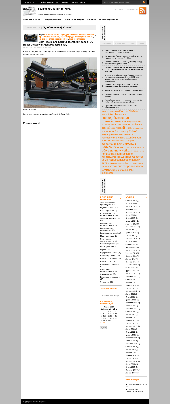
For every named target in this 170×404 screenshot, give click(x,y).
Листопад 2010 (131, 338)
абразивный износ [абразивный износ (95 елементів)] (120, 127)
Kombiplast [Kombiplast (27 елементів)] (108, 114)
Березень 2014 (131, 239)
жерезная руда (67, 37)
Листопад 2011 (131, 303)
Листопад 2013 (131, 250)
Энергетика (104, 282)
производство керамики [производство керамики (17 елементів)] (114, 156)
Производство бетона (108, 258)
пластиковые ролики (58, 39)
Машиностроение (107, 236)
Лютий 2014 (130, 241)
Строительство (106, 274)
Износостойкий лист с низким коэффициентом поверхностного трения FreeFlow (123, 57)
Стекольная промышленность (107, 270)
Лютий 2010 (130, 364)
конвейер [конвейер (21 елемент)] (107, 143)
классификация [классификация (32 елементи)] (132, 137)
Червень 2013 (131, 262)
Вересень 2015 (131, 209)
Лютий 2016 (130, 203)
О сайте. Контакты (48, 2)
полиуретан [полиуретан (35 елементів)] (109, 153)
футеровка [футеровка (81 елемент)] (109, 169)
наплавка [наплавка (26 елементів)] (138, 147)
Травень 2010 (131, 355)
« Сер (102, 323)
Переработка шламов (108, 253)
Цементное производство (110, 277)
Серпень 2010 (131, 347)
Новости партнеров (74, 19)
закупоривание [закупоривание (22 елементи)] (110, 134)
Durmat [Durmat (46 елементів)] (123, 111)
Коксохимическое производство (107, 229)
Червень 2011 (131, 317)
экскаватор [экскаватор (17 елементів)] (107, 173)
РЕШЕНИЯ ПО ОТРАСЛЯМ (106, 198)
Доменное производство (110, 218)
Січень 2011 (130, 332)
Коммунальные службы (109, 233)
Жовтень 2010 (131, 341)
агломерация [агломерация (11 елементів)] (108, 131)
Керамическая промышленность (107, 224)
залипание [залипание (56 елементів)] (126, 134)
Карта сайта (78, 2)
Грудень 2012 (131, 271)
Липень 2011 (130, 314)
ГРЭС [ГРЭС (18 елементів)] (124, 114)
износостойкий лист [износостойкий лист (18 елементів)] (112, 137)
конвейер (43, 39)
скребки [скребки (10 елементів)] (111, 163)
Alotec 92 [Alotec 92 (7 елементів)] (105, 111)
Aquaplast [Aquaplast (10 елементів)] (114, 111)
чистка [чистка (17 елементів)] (121, 170)
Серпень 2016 (131, 201)
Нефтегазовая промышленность (107, 240)
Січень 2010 (130, 367)
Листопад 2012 (131, 274)
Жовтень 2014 (131, 224)
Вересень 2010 (131, 344)
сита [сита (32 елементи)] (104, 162)
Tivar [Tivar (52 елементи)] (118, 114)
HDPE (56, 35)
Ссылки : (141, 43)
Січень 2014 (130, 244)
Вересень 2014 (131, 227)
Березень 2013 (131, 265)
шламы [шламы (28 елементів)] (129, 169)
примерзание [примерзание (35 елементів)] (124, 153)
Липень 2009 (130, 373)
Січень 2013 (130, 268)
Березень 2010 (131, 361)
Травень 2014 (131, 233)
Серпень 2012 (131, 279)
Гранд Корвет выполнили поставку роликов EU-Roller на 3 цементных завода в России (124, 101)
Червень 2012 (131, 282)
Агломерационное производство (107, 204)
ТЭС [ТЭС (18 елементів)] (104, 128)
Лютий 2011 (130, 329)
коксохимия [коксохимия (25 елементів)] (108, 140)
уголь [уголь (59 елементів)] (139, 166)
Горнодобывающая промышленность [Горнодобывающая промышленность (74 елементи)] (115, 119)
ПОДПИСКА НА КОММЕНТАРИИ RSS (134, 390)
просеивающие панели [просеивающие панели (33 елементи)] (126, 159)
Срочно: (132, 43)
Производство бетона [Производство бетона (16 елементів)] (130, 124)
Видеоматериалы (31, 19)
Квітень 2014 (131, 236)
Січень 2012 (130, 297)
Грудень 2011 (131, 300)
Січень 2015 (130, 218)
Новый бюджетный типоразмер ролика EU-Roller (124, 90)
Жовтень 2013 (131, 253)
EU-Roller (48, 35)
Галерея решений (52, 19)
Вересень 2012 (131, 276)
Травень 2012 (131, 285)
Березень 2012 (131, 291)
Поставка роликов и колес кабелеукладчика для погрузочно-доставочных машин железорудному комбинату (124, 69)
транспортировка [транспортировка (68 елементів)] (123, 166)
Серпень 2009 (131, 370)
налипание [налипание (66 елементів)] (109, 147)
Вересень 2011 (131, 309)
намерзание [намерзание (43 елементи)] (125, 147)
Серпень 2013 (131, 256)
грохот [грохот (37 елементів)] (133, 131)
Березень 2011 (131, 326)
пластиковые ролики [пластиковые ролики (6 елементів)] (135, 151)
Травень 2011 (131, 320)
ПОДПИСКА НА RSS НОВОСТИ (126, 9)
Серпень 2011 (131, 312)
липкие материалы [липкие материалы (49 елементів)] (124, 143)
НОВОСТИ (29, 2)
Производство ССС (108, 261)
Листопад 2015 (131, 206)
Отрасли (91, 19)
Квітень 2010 (131, 358)
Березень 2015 (131, 212)
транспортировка (77, 39)
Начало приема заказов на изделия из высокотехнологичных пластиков (120, 51)
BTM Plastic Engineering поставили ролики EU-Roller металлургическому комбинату (58, 43)
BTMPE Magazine (39, 402)
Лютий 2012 (130, 294)
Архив (65, 2)
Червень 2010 (131, 352)
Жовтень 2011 (131, 306)
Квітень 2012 (131, 288)
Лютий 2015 (130, 215)
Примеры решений (108, 19)
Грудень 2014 (131, 221)
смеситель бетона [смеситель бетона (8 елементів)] (123, 163)
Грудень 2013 (131, 247)
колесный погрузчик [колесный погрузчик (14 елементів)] (125, 140)
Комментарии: (120, 43)
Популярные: (107, 43)
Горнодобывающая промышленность (77, 35)
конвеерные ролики (84, 37)
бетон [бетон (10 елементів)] (117, 131)
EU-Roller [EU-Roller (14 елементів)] (133, 111)
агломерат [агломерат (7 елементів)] (139, 128)
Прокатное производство (110, 264)
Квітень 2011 (131, 323)
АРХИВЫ (130, 197)
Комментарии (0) (33, 123)
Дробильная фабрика (49, 37)
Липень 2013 (130, 259)
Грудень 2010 (131, 335)
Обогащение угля (107, 247)
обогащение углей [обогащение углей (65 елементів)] (114, 150)
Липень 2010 (130, 349)
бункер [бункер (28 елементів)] (124, 131)
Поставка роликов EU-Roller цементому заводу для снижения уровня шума (123, 63)
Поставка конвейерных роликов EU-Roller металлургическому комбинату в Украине (121, 86)
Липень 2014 (130, 230)
